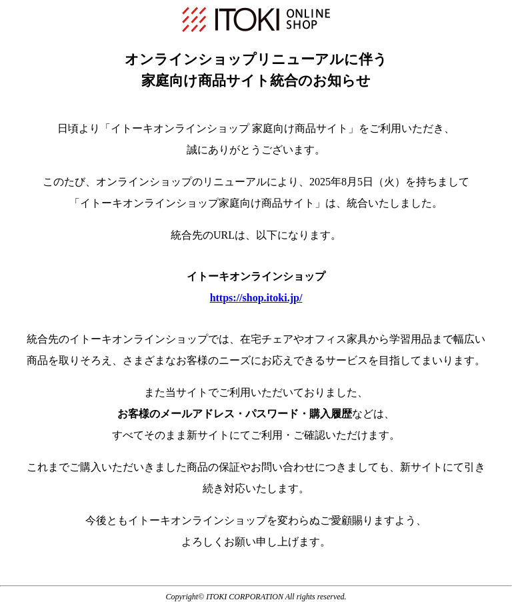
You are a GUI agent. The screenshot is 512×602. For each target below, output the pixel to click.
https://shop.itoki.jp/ (256, 297)
